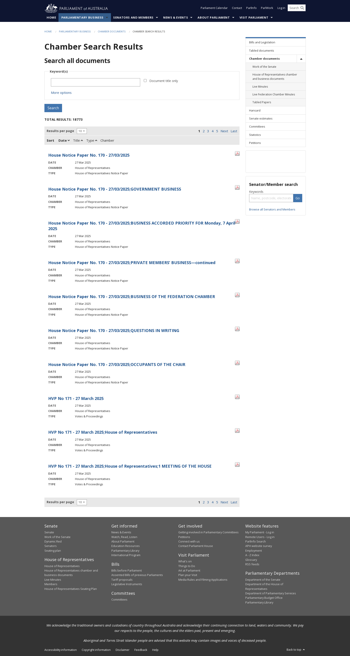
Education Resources (125, 546)
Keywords (256, 192)
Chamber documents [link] (264, 59)
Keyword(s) (59, 71)
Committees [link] (257, 127)
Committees (119, 600)
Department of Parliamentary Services (270, 593)
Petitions (184, 537)
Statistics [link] (255, 135)
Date (64, 140)
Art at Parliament (189, 571)
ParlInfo (251, 8)
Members (50, 584)
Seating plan (52, 551)
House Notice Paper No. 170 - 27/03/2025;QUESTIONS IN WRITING (113, 330)
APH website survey (258, 546)
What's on (185, 561)
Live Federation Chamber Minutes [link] (273, 95)
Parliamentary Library (125, 551)
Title (78, 140)
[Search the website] (297, 8)
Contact (237, 8)
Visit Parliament (254, 18)
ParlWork (267, 8)
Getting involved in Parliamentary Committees (208, 532)
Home (51, 18)
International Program (125, 555)
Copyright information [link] (96, 650)
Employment (253, 551)
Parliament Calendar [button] (214, 8)
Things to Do (186, 566)
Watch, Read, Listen (124, 537)
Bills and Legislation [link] (262, 42)
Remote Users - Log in (260, 537)
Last (234, 131)
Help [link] (155, 650)
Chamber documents (111, 31)
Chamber (107, 140)
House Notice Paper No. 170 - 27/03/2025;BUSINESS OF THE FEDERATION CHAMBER (131, 296)
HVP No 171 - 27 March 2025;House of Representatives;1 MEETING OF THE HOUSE (130, 466)
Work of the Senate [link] (264, 67)
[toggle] (301, 59)
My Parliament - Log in (259, 532)
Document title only (163, 81)
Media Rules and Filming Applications (202, 580)
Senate (49, 532)
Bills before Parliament (126, 571)
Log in (281, 8)
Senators (50, 546)
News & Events (175, 18)
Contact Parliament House (195, 546)
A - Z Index (252, 555)
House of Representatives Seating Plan (70, 589)
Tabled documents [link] (261, 50)
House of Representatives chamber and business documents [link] (274, 77)
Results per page (60, 131)
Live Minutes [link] (260, 87)
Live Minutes (52, 580)
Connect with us (189, 542)
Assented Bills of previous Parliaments (137, 575)
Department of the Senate (262, 580)
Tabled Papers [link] (261, 102)
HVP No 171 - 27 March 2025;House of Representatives (102, 432)
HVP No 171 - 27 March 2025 (76, 398)
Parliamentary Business (82, 18)
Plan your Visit (187, 575)
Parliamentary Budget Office (264, 598)
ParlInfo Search (255, 542)
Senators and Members (133, 18)
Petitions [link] (255, 143)
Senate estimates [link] (261, 119)
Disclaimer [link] (122, 650)
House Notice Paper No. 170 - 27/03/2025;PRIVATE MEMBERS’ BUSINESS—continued (131, 262)
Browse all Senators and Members (272, 210)
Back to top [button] (296, 650)
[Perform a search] (302, 8)
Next (224, 131)
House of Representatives (62, 566)
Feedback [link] (140, 650)
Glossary (251, 560)
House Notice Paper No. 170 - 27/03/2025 (88, 155)
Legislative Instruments (126, 584)
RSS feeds (252, 564)
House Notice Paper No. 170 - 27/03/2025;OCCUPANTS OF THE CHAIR (116, 364)
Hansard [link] (254, 110)
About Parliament (214, 18)
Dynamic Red (53, 542)
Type (91, 140)
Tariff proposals (122, 580)
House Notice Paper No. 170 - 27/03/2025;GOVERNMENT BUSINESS (114, 189)
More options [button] (61, 92)
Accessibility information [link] (60, 650)
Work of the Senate (57, 537)
